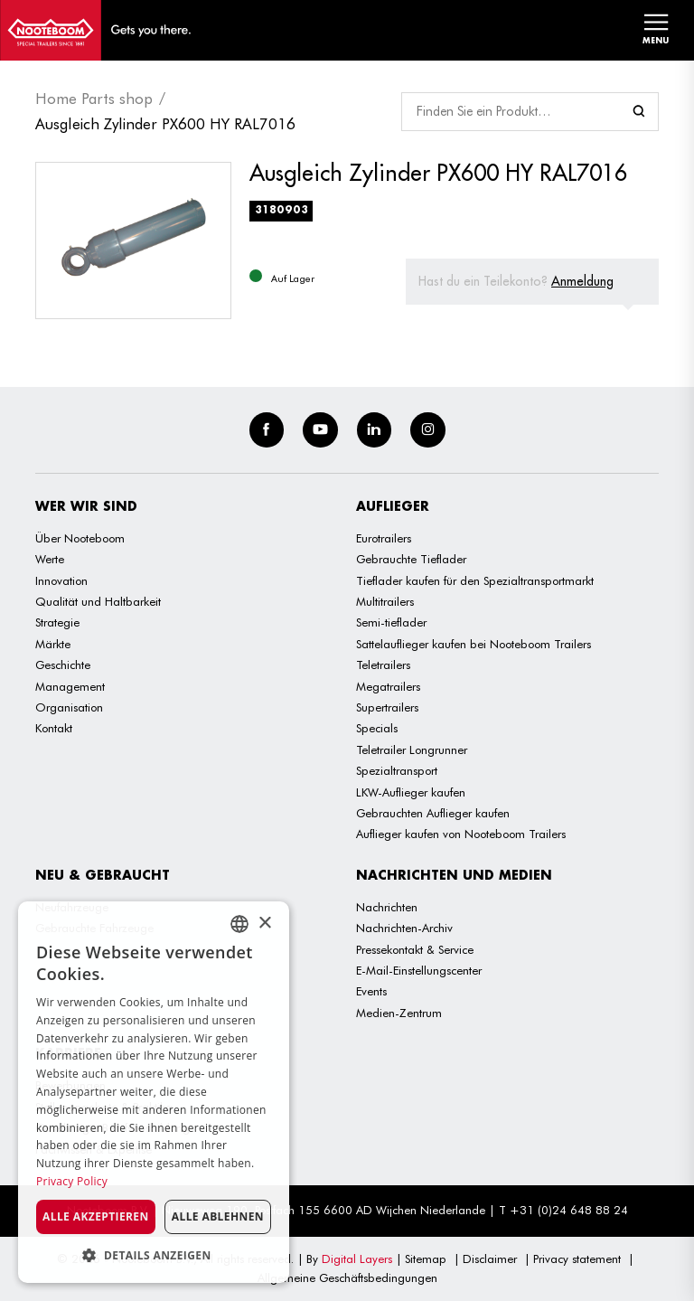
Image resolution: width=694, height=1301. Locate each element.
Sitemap (425, 1258)
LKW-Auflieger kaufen (410, 792)
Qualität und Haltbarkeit (98, 601)
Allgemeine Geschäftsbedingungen (347, 1277)
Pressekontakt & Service (415, 949)
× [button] (264, 923)
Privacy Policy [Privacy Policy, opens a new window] (72, 1181)
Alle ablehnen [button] (218, 1216)
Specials (377, 728)
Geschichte (62, 664)
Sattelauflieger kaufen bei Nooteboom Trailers (473, 643)
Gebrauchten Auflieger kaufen (433, 813)
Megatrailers (388, 686)
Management (70, 686)
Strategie (57, 622)
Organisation (69, 707)
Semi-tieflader (391, 622)
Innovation (61, 580)
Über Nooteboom (80, 538)
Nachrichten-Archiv (404, 927)
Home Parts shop (94, 99)
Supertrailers (387, 707)
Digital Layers (357, 1258)
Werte (49, 559)
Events (371, 991)
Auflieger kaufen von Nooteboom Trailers (461, 833)
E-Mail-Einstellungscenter (419, 970)
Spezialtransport (396, 770)
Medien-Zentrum (399, 1012)
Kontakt (53, 728)
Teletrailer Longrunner (411, 749)
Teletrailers (383, 664)
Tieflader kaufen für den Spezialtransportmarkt (475, 580)
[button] (153, 1255)
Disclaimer (490, 1258)
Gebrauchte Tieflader (411, 559)
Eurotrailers (383, 538)
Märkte (52, 643)
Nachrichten (386, 907)
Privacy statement (577, 1258)
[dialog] (153, 1092)
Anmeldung (582, 281)
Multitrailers (385, 601)
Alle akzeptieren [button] (95, 1216)
